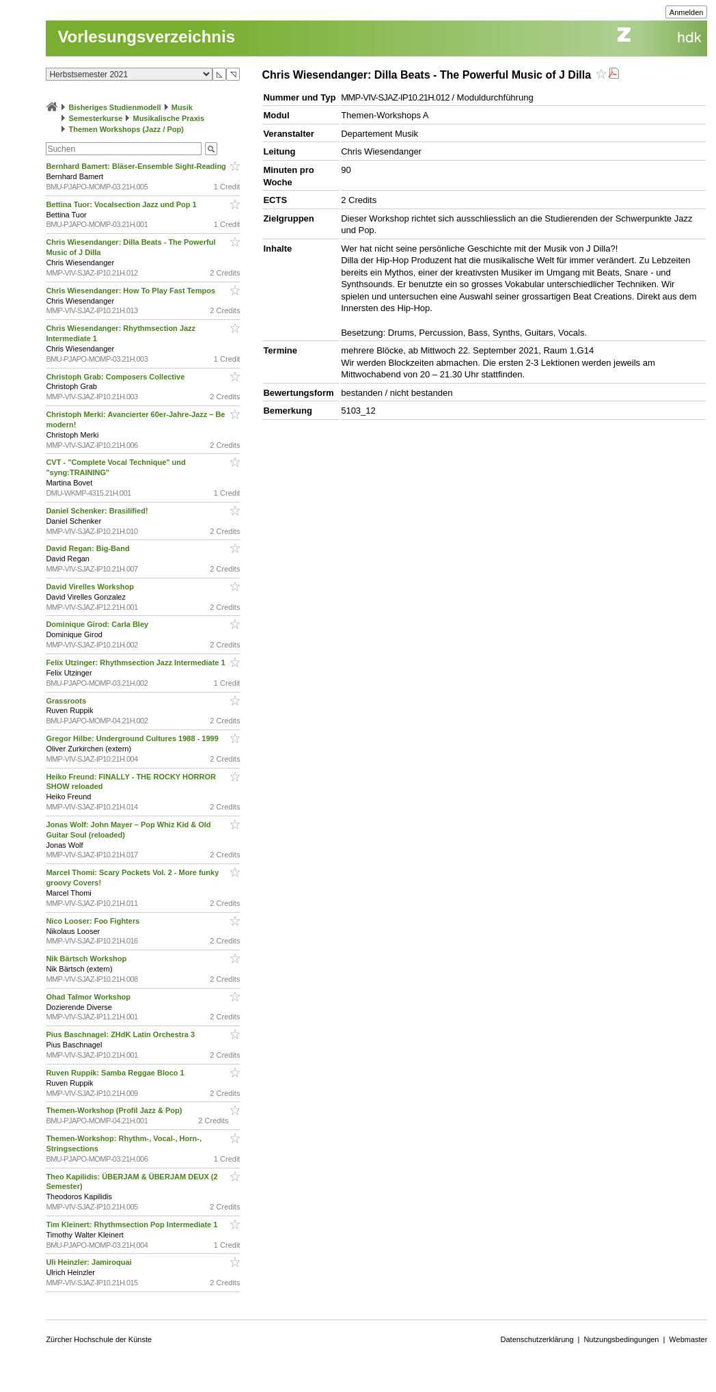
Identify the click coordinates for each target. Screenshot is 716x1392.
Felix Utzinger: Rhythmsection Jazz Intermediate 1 (136, 662)
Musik (182, 107)
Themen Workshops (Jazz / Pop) (126, 129)
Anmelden (687, 12)
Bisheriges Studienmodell (115, 107)
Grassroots (67, 701)
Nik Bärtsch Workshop (87, 958)
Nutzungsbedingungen (621, 1339)
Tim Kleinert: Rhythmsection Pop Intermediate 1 (132, 1224)
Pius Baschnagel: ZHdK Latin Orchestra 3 (121, 1034)
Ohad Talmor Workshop (89, 997)
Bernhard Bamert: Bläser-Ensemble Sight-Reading (137, 166)
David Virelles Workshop (91, 587)
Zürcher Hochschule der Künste (99, 1339)
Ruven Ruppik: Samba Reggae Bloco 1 (116, 1073)
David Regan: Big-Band (88, 548)
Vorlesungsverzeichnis (146, 36)
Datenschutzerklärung (537, 1339)
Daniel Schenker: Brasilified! (98, 511)
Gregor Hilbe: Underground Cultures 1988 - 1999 (133, 738)
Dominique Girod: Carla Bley (98, 624)
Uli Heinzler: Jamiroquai (89, 1262)
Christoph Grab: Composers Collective (116, 377)
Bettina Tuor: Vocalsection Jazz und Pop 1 (122, 204)
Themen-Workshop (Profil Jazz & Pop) (116, 1110)
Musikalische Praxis (168, 118)
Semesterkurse (95, 118)
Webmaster (688, 1339)
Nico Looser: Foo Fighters (93, 921)
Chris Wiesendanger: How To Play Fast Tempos (131, 290)
